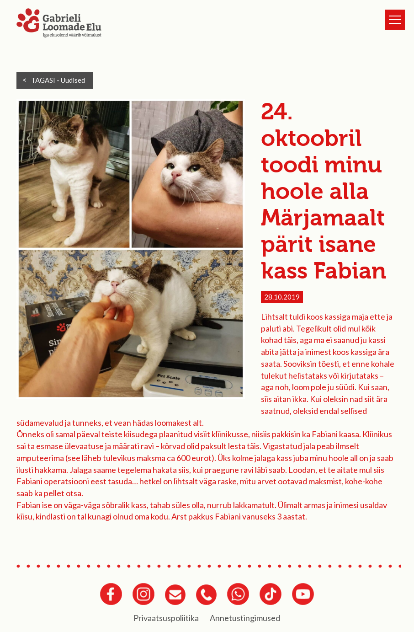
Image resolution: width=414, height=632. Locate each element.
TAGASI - (58, 80)
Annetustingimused (245, 618)
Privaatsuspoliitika (166, 618)
